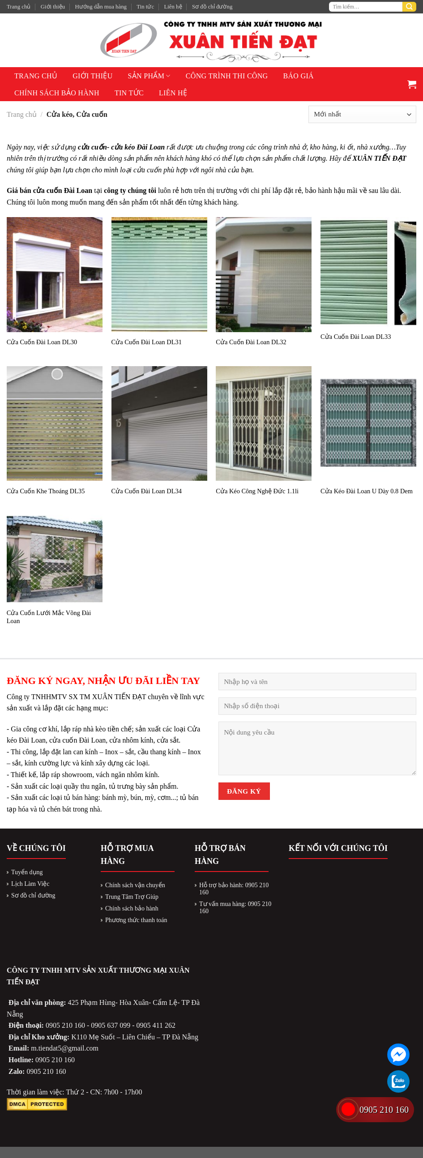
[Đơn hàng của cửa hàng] (362, 114)
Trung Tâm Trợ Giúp (131, 896)
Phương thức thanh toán (136, 920)
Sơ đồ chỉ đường (212, 7)
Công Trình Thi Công (227, 76)
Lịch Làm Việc (30, 883)
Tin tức (145, 7)
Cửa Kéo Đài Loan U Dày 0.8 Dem (366, 491)
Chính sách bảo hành (56, 93)
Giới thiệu (53, 7)
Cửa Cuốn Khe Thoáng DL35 (46, 491)
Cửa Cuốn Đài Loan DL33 (355, 336)
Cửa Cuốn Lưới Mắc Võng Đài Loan (49, 617)
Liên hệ (173, 7)
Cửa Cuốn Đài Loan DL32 (251, 342)
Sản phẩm (149, 76)
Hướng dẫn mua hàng (101, 7)
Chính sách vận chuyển (135, 885)
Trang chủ (18, 7)
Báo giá (298, 76)
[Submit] (409, 7)
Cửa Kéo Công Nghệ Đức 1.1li (257, 491)
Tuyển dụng (27, 872)
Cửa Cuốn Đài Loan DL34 (146, 491)
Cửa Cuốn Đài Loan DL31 (146, 342)
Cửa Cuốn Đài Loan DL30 (42, 342)
